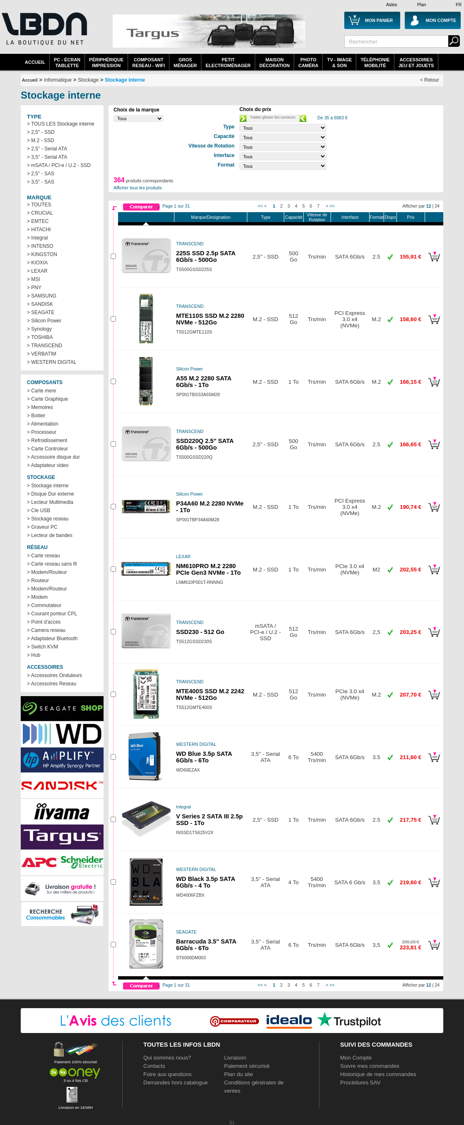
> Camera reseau (46, 630)
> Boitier (36, 416)
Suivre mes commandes (369, 1066)
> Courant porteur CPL (52, 614)
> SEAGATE (40, 312)
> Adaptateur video (47, 465)
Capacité (293, 217)
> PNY (34, 287)
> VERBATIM (41, 354)
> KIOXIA (37, 263)
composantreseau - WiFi (148, 62)
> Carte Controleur (47, 449)
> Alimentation (42, 424)
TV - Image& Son (339, 62)
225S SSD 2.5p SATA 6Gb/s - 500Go (205, 256)
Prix (410, 217)
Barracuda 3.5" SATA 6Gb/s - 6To (206, 944)
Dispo (390, 217)
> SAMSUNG (41, 296)
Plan (421, 4)
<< (260, 205)
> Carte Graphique (47, 399)
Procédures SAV (360, 1082)
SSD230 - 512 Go (200, 632)
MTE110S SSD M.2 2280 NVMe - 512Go (210, 319)
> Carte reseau (43, 556)
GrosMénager (185, 62)
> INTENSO (40, 246)
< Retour (429, 80)
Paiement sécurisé (247, 1066)
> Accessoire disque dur (53, 457)
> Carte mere (41, 391)
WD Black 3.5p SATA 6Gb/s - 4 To (205, 882)
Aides (391, 4)
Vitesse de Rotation (317, 217)
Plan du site (238, 1074)
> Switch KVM (42, 647)
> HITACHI (39, 229)
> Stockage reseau (47, 519)
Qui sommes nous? (167, 1058)
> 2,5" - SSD (41, 132)
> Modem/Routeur (47, 572)
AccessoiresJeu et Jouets (416, 62)
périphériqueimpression (106, 62)
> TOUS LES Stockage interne (60, 124)
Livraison (235, 1058)
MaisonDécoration (274, 62)
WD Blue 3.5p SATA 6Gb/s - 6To (204, 757)
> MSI (33, 279)
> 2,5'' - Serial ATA (47, 149)
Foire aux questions (167, 1074)
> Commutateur (44, 605)
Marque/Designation (210, 217)
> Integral (37, 238)
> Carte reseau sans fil (52, 564)
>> (331, 205)
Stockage (88, 80)
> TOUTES (39, 205)
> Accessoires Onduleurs (54, 675)
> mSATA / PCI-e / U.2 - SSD (59, 165)
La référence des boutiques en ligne (43, 34)
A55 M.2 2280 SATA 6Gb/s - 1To (203, 381)
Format (377, 217)
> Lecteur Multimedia (50, 502)
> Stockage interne (47, 486)
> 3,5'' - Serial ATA (47, 157)
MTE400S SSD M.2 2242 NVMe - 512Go (210, 694)
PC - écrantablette (67, 62)
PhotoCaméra (308, 62)
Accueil (35, 62)
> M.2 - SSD (40, 140)
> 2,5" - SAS (40, 174)
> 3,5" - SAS (40, 182)
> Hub (33, 655)
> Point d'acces (43, 622)
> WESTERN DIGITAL (51, 362)
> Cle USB (38, 510)
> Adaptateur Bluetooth (52, 638)
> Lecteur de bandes (49, 535)
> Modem (37, 597)
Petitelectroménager (228, 62)
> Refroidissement (47, 440)
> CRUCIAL (40, 213)
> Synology (39, 329)
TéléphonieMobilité (374, 62)
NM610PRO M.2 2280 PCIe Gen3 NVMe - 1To (208, 569)
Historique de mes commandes (378, 1074)
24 (437, 205)
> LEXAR (37, 271)
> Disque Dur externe (50, 494)
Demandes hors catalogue (175, 1082)
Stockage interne (125, 80)
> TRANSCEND (44, 345)
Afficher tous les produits (138, 187)
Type (266, 217)
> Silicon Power (44, 321)
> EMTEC (37, 221)
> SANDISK (40, 304)
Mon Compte (356, 1058)
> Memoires (40, 407)
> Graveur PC (42, 527)
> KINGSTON (42, 254)
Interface (349, 217)
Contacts (154, 1066)
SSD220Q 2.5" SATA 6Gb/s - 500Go (205, 444)
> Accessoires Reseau (51, 684)
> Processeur (41, 432)
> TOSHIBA (40, 337)
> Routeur (38, 580)
